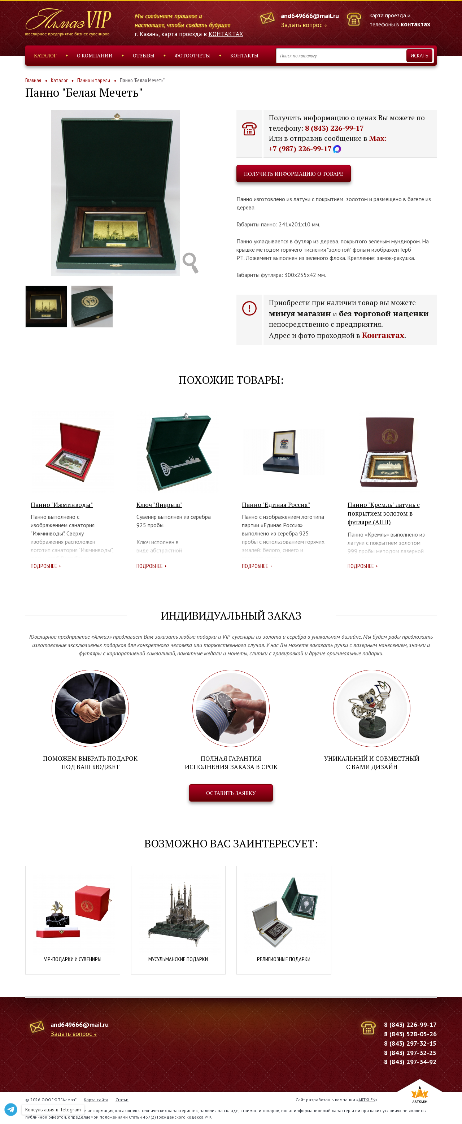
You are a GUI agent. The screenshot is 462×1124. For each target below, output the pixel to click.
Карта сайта (96, 1099)
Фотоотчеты (192, 55)
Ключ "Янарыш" (159, 504)
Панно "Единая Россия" (276, 504)
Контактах (383, 335)
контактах (415, 24)
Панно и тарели (93, 80)
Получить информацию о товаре (293, 173)
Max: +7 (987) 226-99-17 (328, 143)
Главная (33, 80)
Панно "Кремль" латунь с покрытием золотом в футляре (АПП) (384, 513)
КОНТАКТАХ (226, 34)
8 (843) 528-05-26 (410, 1033)
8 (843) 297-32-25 (410, 1052)
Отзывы (143, 55)
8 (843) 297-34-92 (410, 1061)
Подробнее (44, 565)
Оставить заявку (231, 792)
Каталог (45, 55)
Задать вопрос (301, 25)
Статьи (122, 1099)
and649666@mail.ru (310, 16)
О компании (95, 55)
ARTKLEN (366, 1099)
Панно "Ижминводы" (62, 504)
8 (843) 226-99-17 (334, 128)
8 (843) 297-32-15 (410, 1042)
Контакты (244, 55)
